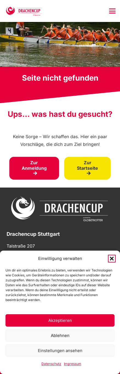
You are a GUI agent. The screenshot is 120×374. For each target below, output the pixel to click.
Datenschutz (51, 364)
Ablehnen (60, 335)
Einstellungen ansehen (60, 350)
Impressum (72, 364)
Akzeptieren (60, 320)
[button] (112, 258)
